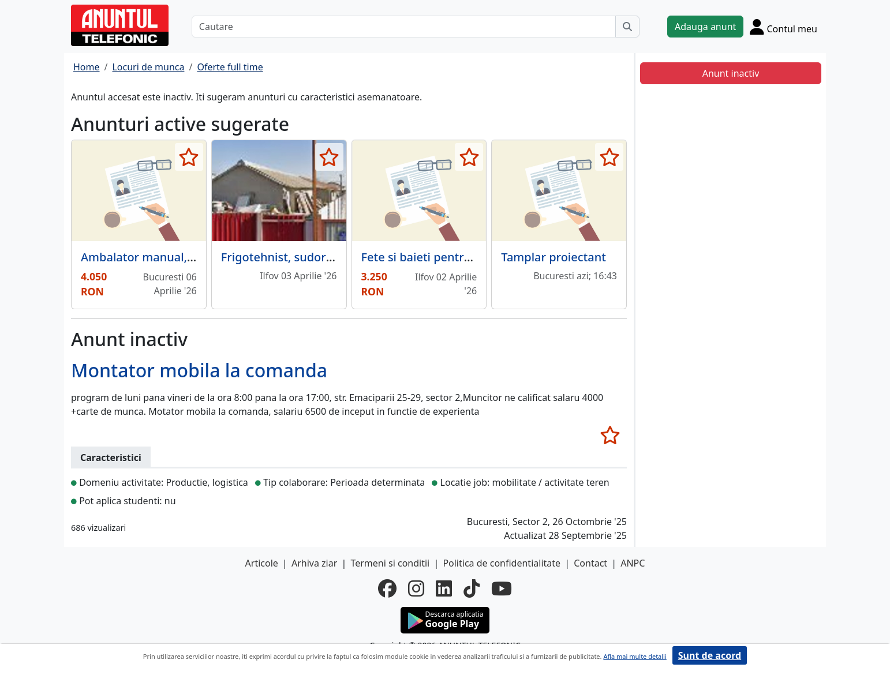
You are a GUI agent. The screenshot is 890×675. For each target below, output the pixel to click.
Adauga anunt (705, 26)
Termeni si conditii (389, 563)
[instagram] (416, 588)
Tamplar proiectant (553, 257)
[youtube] (501, 588)
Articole (261, 563)
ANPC (632, 563)
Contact (590, 563)
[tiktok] (471, 588)
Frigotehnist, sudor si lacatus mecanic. (326, 257)
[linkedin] (444, 588)
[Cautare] (404, 27)
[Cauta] (627, 27)
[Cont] (783, 26)
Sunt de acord (709, 655)
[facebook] (387, 588)
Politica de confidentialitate (501, 563)
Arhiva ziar (314, 563)
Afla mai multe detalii (634, 656)
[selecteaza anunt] (189, 157)
